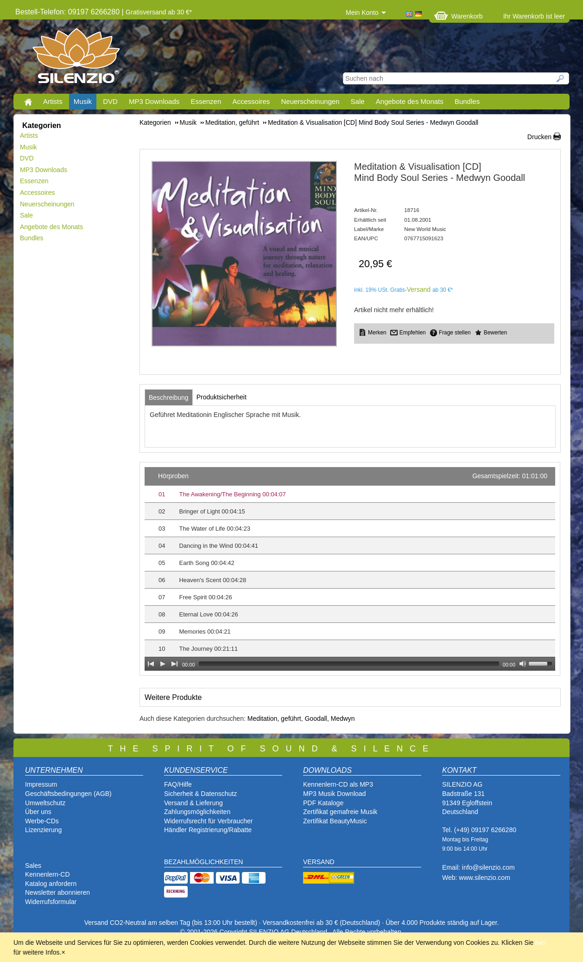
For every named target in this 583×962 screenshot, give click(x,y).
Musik (83, 101)
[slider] (349, 663)
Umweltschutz (45, 803)
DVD (110, 101)
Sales (33, 865)
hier (540, 942)
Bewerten (495, 332)
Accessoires (251, 101)
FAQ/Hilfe (178, 784)
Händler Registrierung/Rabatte (208, 830)
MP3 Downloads (154, 101)
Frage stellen (455, 332)
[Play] (162, 663)
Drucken (539, 137)
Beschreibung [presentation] (169, 397)
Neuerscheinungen (310, 101)
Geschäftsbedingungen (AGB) (68, 793)
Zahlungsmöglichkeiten (197, 811)
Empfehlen (412, 332)
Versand (419, 289)
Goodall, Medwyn (329, 718)
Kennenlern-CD (47, 874)
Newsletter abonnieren (57, 892)
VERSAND (319, 862)
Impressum (41, 784)
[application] (350, 569)
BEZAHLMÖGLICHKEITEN (203, 862)
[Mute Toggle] (522, 663)
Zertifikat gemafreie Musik (340, 811)
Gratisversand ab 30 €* (159, 12)
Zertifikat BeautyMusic (335, 821)
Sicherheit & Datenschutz (200, 793)
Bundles (467, 101)
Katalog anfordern (50, 883)
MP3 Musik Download (334, 793)
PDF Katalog (321, 803)
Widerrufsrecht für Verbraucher (208, 821)
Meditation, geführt (274, 718)
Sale (358, 101)
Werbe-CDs (42, 821)
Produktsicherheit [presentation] (221, 397)
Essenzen (205, 101)
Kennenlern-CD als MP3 (338, 784)
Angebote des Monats (410, 101)
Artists (53, 101)
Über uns (38, 811)
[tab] (169, 397)
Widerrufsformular (50, 901)
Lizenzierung (43, 830)
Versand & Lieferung (193, 803)
